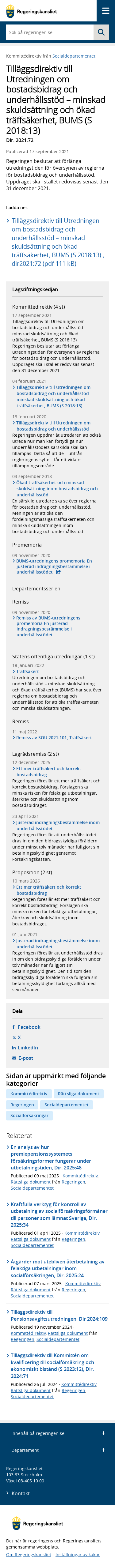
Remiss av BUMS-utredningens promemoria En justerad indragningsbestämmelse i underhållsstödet (48, 626)
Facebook (29, 1027)
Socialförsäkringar (29, 1115)
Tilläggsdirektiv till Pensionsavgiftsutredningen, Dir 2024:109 (59, 1315)
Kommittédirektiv (29, 1094)
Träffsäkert (28, 671)
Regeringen (22, 1105)
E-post (25, 1058)
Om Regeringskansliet (28, 1554)
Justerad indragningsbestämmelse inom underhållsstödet (58, 825)
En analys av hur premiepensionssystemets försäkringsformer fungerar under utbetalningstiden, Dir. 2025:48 (51, 1157)
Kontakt (21, 1493)
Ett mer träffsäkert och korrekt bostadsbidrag (49, 771)
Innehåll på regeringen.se (58, 1433)
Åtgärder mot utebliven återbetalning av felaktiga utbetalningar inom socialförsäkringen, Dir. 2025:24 (58, 1268)
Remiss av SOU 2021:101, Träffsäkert (54, 737)
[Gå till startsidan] (31, 11)
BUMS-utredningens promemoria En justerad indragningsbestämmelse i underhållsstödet (54, 566)
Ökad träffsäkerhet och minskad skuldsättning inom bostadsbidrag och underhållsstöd (57, 489)
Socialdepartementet (73, 56)
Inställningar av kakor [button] (78, 1554)
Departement (58, 1450)
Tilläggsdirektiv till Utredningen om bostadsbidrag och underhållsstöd (53, 426)
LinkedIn (28, 1047)
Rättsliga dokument (78, 1094)
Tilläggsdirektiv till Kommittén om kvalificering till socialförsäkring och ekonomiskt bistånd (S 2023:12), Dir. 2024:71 (52, 1365)
